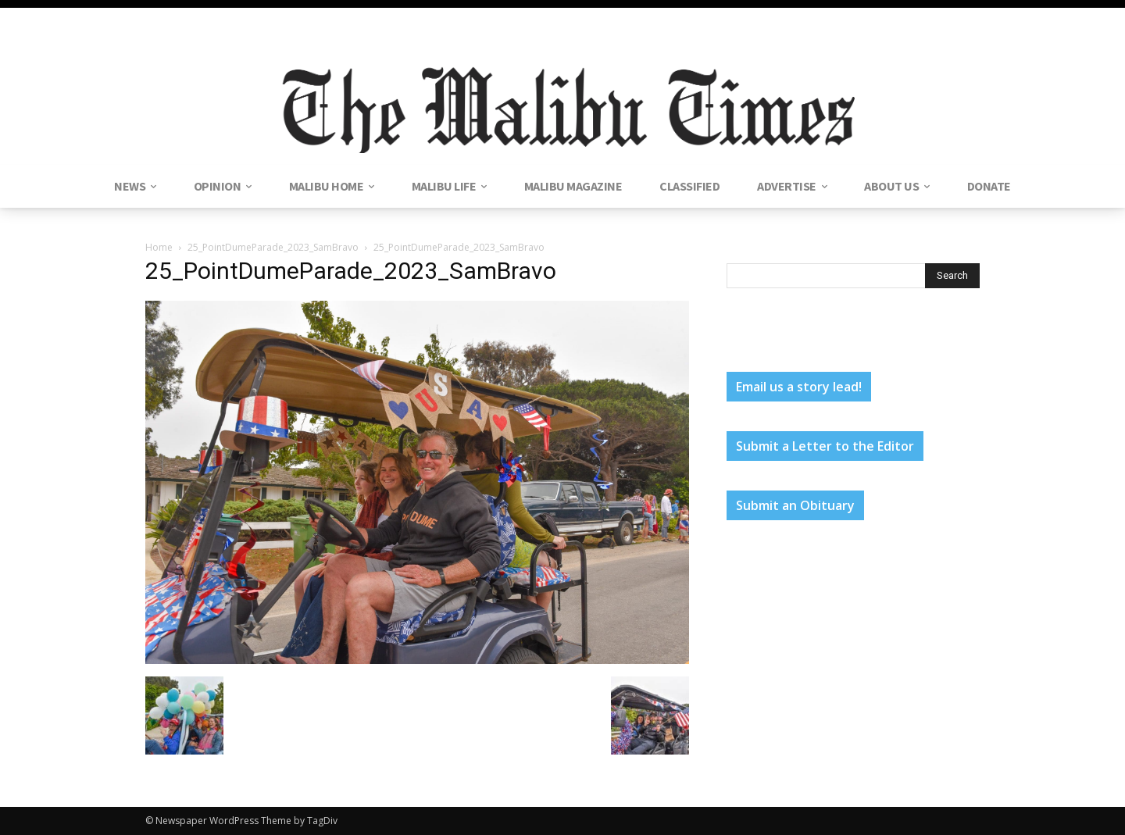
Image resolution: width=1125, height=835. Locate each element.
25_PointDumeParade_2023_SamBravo (273, 247)
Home (159, 247)
